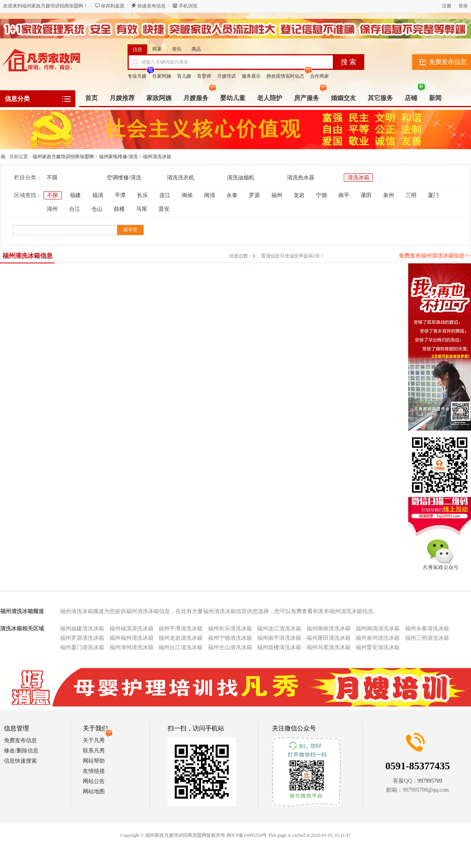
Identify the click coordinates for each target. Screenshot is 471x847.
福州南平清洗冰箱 (279, 638)
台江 (74, 209)
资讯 (176, 49)
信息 (137, 49)
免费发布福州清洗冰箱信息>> (435, 256)
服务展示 (251, 76)
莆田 (366, 195)
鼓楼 (119, 209)
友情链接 (94, 771)
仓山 (96, 209)
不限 (52, 178)
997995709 (430, 781)
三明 (410, 195)
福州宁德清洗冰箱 (230, 638)
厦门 (433, 195)
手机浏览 (188, 6)
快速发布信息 (151, 6)
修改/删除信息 (21, 751)
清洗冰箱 (358, 178)
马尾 (141, 209)
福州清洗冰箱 (157, 156)
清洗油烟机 (240, 178)
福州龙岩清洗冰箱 (181, 638)
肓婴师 (204, 76)
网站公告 (94, 781)
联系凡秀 (94, 751)
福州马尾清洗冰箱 (329, 647)
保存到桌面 (112, 6)
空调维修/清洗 (124, 178)
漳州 (52, 209)
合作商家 (319, 76)
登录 (463, 6)
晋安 (164, 209)
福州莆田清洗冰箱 (329, 638)
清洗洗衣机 (180, 178)
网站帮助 (94, 761)
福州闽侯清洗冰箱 (329, 629)
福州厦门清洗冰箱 (82, 647)
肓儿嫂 (184, 76)
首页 (91, 98)
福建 (75, 195)
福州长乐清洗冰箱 (230, 629)
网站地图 (94, 791)
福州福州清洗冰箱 (131, 638)
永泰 (231, 195)
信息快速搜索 (20, 761)
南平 (343, 195)
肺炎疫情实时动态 (285, 76)
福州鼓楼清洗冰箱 (279, 647)
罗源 (254, 195)
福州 (276, 195)
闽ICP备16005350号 (246, 835)
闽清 (209, 195)
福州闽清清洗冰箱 (378, 629)
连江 (164, 195)
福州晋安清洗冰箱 (378, 647)
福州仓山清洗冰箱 (230, 647)
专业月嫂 (137, 76)
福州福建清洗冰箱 (82, 629)
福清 (97, 195)
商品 (196, 49)
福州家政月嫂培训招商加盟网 (63, 156)
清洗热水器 (300, 178)
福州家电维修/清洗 (118, 156)
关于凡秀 (94, 740)
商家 (157, 49)
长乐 (142, 195)
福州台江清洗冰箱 (181, 647)
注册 (446, 6)
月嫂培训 (226, 76)
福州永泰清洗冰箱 (427, 629)
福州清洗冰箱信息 (27, 255)
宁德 (321, 195)
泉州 (388, 195)
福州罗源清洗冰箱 (82, 638)
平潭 (120, 195)
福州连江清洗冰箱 (279, 629)
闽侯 (187, 195)
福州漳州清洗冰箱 (131, 647)
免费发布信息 (20, 740)
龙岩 (299, 195)
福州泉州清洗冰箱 (378, 638)
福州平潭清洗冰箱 (181, 629)
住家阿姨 (161, 76)
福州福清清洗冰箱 (131, 629)
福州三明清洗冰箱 (427, 638)
